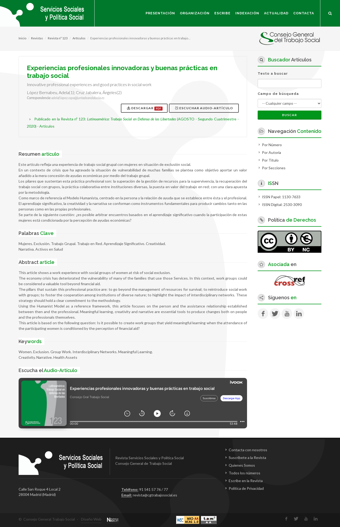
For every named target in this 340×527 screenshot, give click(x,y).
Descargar (145, 108)
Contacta (303, 13)
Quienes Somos (242, 465)
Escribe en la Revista (246, 480)
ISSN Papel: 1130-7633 (281, 197)
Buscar (289, 115)
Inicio (22, 38)
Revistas (37, 38)
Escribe (222, 13)
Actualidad (276, 13)
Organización (195, 13)
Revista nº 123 (58, 38)
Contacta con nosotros (248, 450)
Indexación (247, 13)
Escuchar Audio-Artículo (204, 108)
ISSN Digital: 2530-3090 (282, 204)
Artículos (79, 38)
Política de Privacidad (246, 488)
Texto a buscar (273, 73)
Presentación (160, 13)
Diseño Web (91, 519)
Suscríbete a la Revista (247, 457)
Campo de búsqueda (278, 94)
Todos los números (244, 473)
